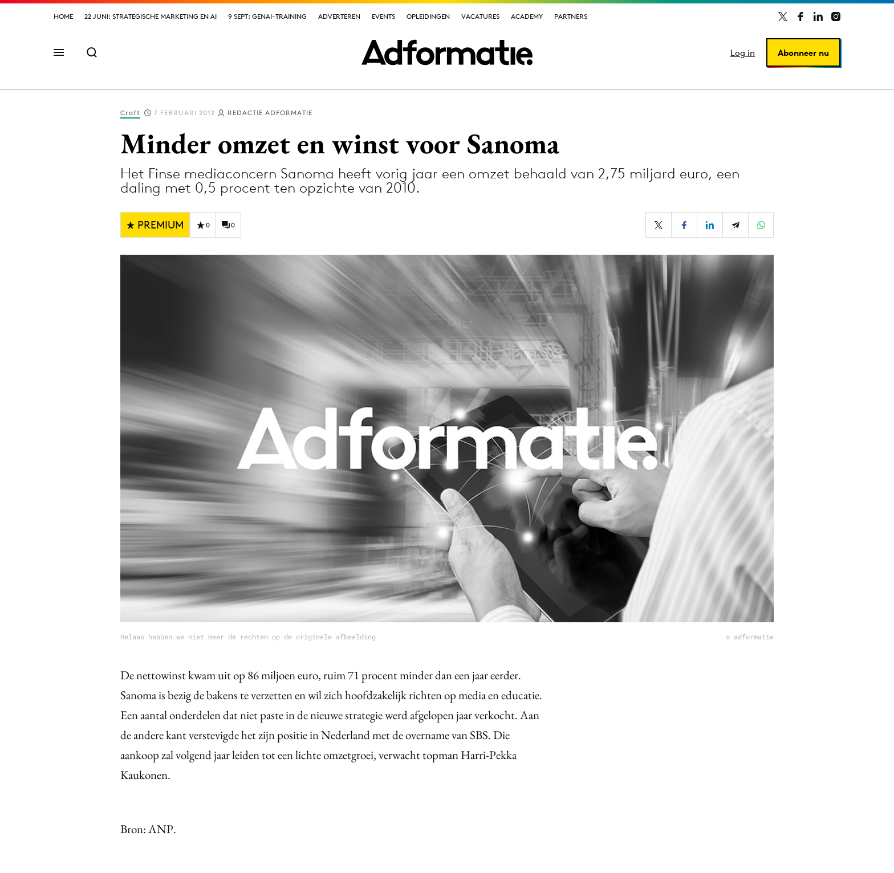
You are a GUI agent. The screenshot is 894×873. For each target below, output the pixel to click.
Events (383, 16)
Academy (527, 16)
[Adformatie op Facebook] (800, 16)
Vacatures (480, 16)
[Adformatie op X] (782, 16)
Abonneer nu (803, 52)
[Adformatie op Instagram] (835, 16)
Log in (742, 52)
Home (63, 16)
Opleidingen (428, 16)
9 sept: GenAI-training (267, 16)
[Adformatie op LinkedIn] (818, 16)
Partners (570, 16)
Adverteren (339, 16)
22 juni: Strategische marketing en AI (150, 16)
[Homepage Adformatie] (447, 52)
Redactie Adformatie (269, 112)
